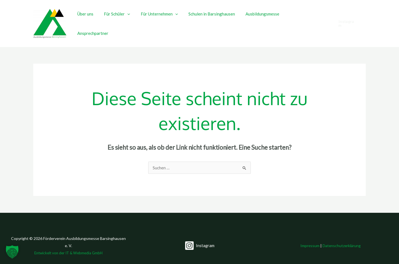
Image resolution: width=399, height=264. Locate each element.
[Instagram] (199, 236)
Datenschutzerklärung (342, 236)
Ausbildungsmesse (263, 19)
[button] (134, 19)
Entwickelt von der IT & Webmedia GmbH (68, 244)
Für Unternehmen (164, 19)
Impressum (309, 236)
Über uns (95, 19)
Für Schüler (124, 19)
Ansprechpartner (303, 19)
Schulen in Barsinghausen (214, 19)
